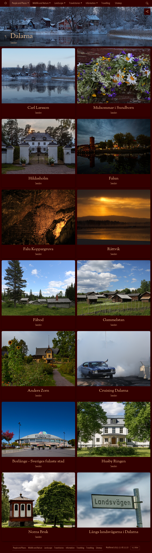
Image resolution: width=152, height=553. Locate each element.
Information (91, 3)
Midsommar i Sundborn (113, 108)
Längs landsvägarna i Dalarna (113, 532)
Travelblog (105, 3)
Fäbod (38, 320)
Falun (113, 178)
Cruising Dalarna (113, 390)
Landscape (58, 3)
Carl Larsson (38, 108)
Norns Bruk (38, 532)
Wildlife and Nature (41, 3)
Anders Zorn (38, 390)
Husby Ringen (114, 461)
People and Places (19, 3)
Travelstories (74, 3)
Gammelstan (113, 320)
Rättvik (113, 249)
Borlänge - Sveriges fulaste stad (38, 461)
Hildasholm (38, 178)
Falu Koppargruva (38, 249)
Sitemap (118, 3)
